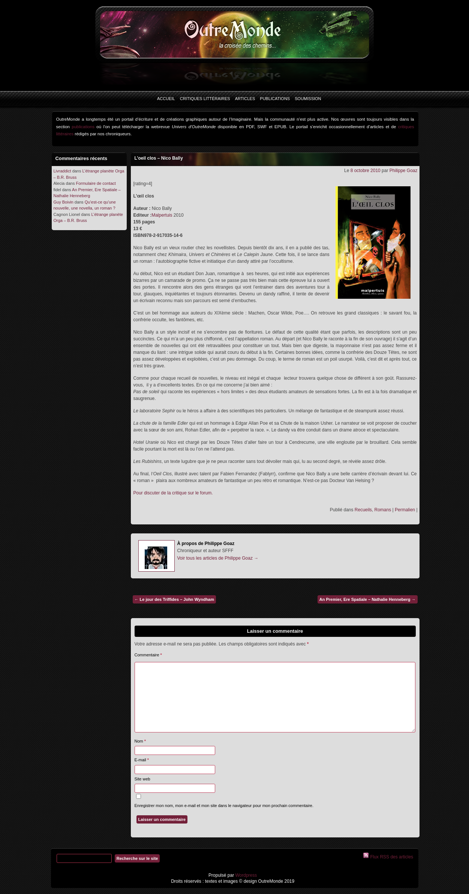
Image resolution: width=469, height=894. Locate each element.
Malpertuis (161, 215)
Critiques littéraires (205, 98)
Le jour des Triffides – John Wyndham (174, 599)
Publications (275, 98)
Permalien (405, 509)
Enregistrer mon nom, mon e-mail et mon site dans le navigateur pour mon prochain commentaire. (224, 805)
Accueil (166, 98)
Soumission (308, 98)
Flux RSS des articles (391, 857)
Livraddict (62, 171)
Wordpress (245, 875)
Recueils (363, 509)
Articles (245, 98)
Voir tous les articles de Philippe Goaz (218, 558)
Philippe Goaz (404, 170)
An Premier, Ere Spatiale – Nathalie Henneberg (367, 599)
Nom (140, 741)
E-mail (142, 760)
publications (83, 126)
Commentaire (148, 655)
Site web (142, 779)
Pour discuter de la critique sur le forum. (173, 493)
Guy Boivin (63, 202)
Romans (383, 509)
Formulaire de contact (95, 183)
